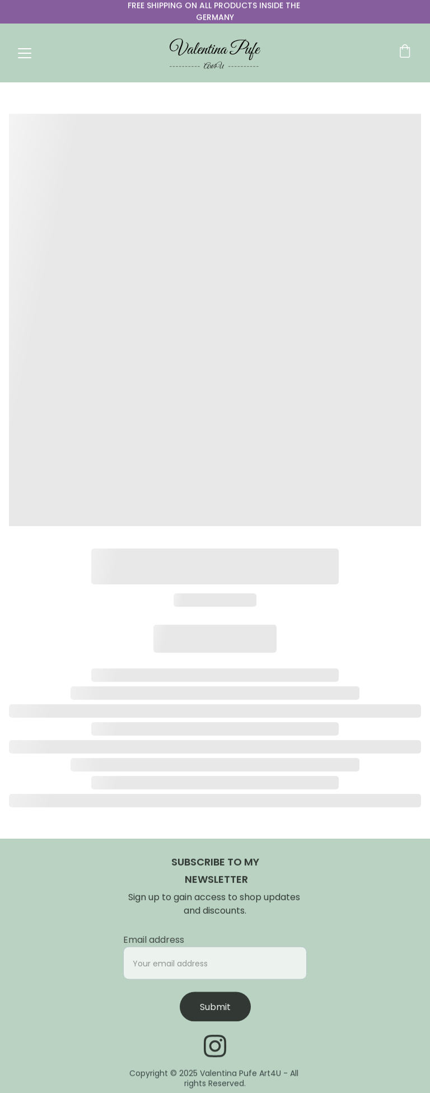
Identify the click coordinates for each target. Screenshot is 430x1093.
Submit (215, 1011)
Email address (153, 944)
